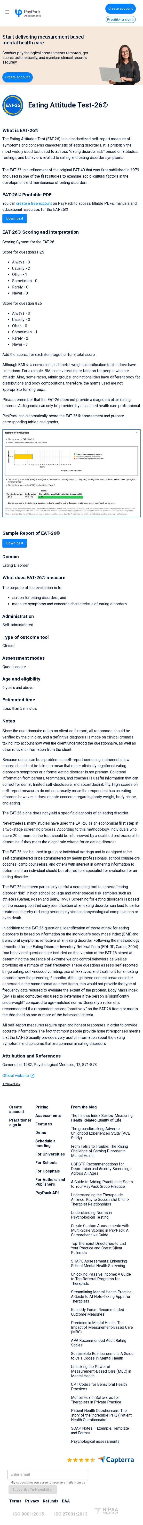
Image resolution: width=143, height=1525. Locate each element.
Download (14, 218)
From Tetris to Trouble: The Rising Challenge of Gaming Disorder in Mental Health (99, 1151)
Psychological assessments (95, 1441)
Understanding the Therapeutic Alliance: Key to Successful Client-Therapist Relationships (100, 1199)
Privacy (32, 1501)
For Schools (46, 1162)
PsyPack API (47, 1192)
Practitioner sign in (120, 19)
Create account (120, 9)
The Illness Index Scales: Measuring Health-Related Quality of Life (102, 1118)
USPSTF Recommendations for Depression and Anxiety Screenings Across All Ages (101, 1169)
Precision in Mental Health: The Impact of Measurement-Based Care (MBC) (102, 1327)
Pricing (41, 1107)
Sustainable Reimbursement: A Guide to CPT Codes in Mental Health (102, 1356)
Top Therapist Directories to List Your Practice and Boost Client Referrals (98, 1248)
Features (43, 1124)
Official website (18, 1075)
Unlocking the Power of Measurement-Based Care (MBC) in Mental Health (101, 1371)
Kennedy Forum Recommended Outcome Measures (97, 1312)
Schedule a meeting (45, 1143)
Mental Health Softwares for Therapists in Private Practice (96, 1399)
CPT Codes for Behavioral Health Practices (99, 1386)
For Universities (50, 1154)
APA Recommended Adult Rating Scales (98, 1342)
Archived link (11, 1084)
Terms (15, 1501)
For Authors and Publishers (50, 1182)
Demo (40, 1132)
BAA (66, 1501)
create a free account (34, 203)
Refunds (50, 1501)
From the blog (84, 1107)
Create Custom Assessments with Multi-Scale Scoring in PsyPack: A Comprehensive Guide (100, 1230)
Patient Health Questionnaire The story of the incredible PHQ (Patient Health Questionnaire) (101, 1415)
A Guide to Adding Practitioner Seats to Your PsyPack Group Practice (102, 1184)
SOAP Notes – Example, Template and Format (100, 1430)
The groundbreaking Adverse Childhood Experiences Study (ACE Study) (100, 1133)
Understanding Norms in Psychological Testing (91, 1215)
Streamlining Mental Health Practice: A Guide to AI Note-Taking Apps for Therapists (101, 1297)
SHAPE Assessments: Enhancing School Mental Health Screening (99, 1263)
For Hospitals (47, 1171)
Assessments (48, 1115)
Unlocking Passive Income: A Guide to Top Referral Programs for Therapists (101, 1279)
